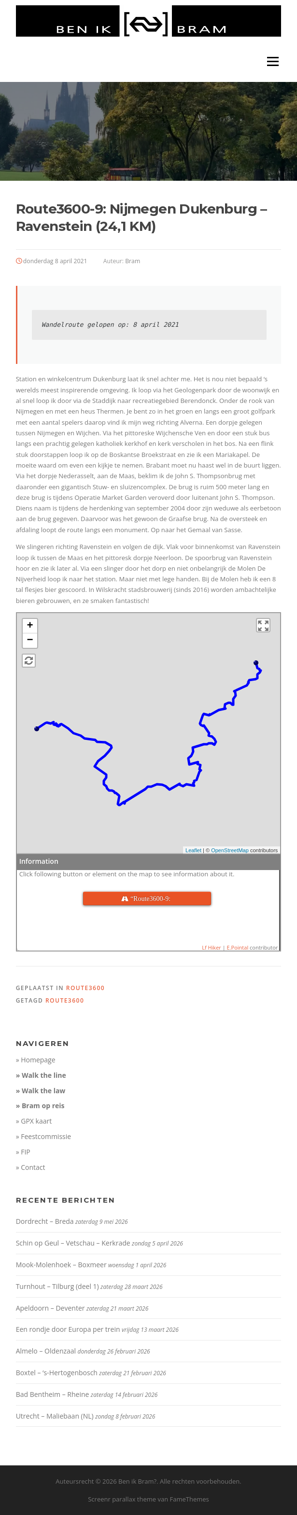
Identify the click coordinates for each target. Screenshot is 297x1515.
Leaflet (193, 850)
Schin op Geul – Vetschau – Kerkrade (73, 1242)
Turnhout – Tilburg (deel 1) (57, 1286)
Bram (132, 261)
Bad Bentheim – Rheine (52, 1394)
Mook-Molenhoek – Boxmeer (61, 1264)
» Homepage (36, 1059)
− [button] (30, 640)
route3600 (85, 988)
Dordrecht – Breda (45, 1221)
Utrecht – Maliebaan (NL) (55, 1416)
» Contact (30, 1167)
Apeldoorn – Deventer (50, 1308)
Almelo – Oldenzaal (46, 1350)
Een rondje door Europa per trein (68, 1329)
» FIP (23, 1151)
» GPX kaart (34, 1121)
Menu (272, 61)
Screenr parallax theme (122, 1499)
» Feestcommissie (43, 1136)
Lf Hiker (211, 947)
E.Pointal (238, 947)
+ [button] (30, 626)
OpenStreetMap (230, 850)
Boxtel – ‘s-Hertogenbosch (57, 1372)
